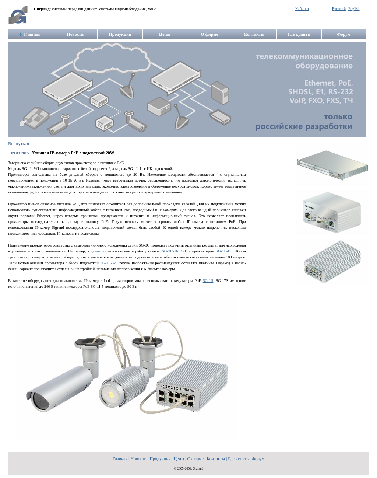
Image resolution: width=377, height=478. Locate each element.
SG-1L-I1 (223, 251)
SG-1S (208, 281)
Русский (339, 9)
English (354, 9)
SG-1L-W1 (109, 263)
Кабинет (302, 9)
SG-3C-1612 (172, 251)
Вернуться (18, 143)
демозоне (98, 251)
